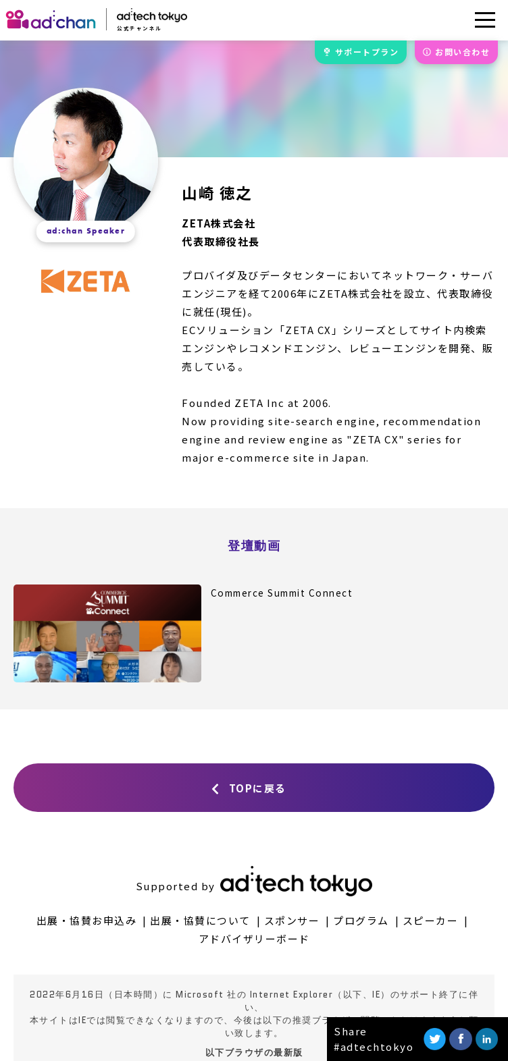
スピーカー (431, 920)
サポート (367, 51)
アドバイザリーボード (254, 938)
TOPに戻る (257, 788)
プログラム (361, 920)
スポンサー (292, 920)
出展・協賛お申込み (86, 920)
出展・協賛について (200, 920)
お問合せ (462, 51)
